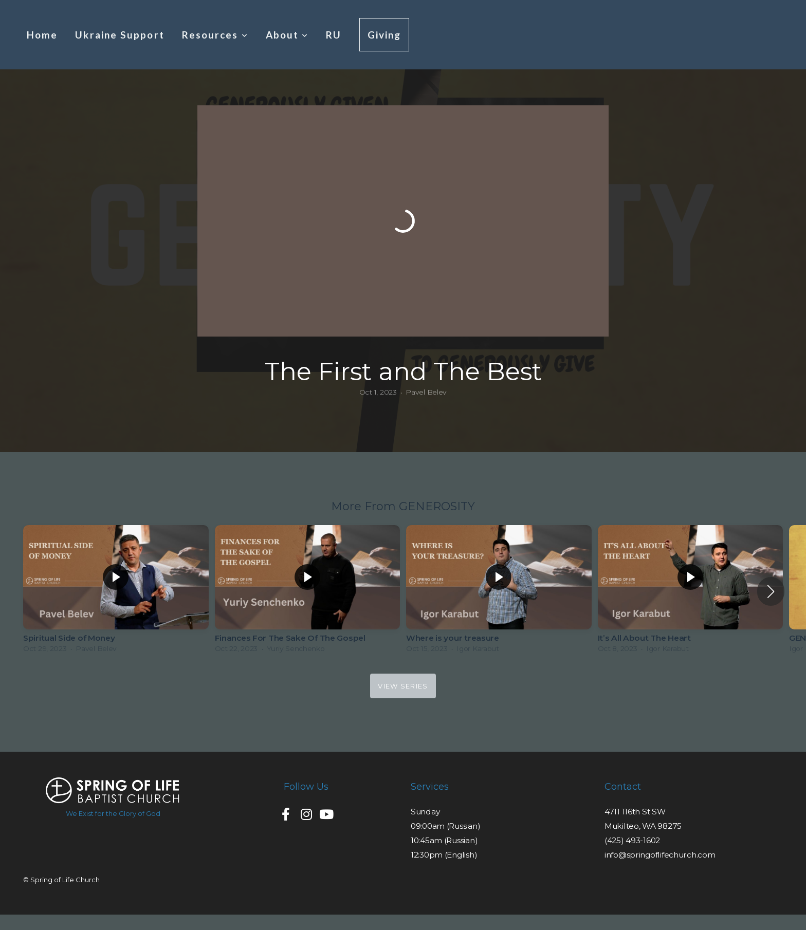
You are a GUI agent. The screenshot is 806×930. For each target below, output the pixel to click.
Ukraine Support (119, 35)
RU (333, 35)
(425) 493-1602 (632, 840)
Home (42, 35)
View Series (403, 686)
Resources (215, 35)
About (287, 35)
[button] (771, 591)
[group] (116, 591)
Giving (384, 35)
